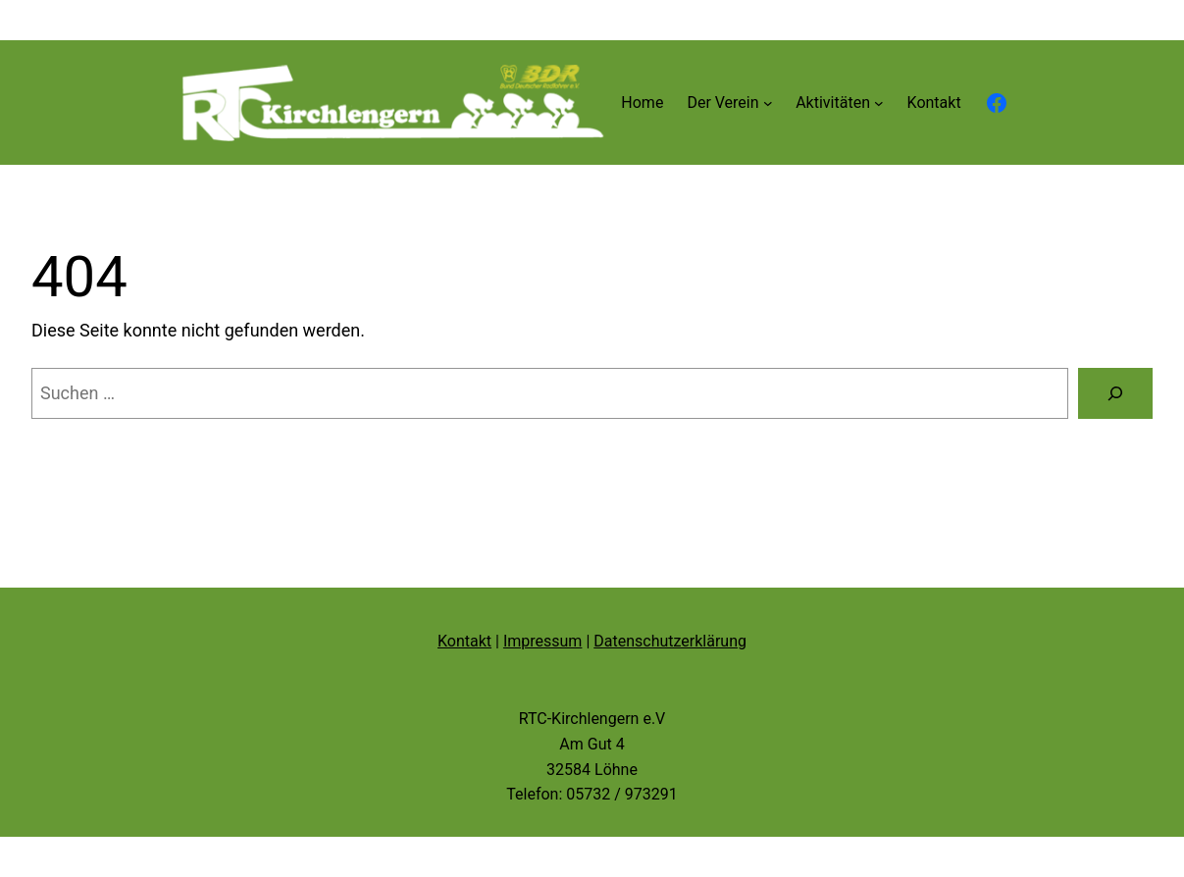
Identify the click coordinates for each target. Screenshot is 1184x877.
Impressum (543, 641)
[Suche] (1115, 393)
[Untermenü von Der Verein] (768, 103)
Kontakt (464, 641)
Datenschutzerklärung (669, 641)
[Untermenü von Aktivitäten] (879, 103)
